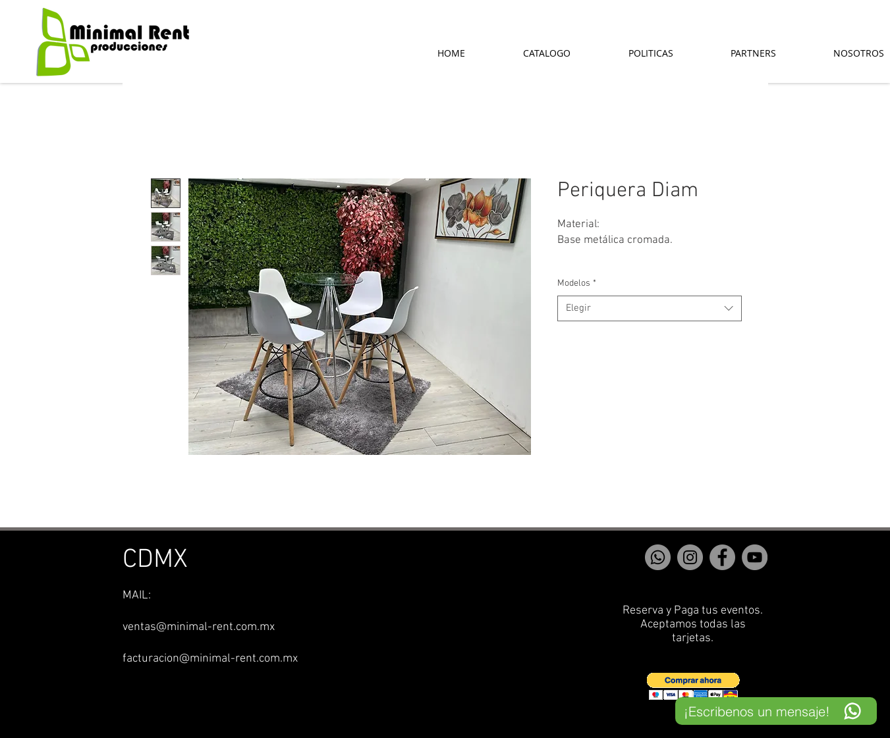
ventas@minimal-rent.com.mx (199, 627)
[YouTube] (754, 557)
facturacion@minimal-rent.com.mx (210, 659)
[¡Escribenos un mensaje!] (776, 711)
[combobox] (649, 308)
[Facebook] (722, 557)
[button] (693, 686)
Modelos (576, 283)
